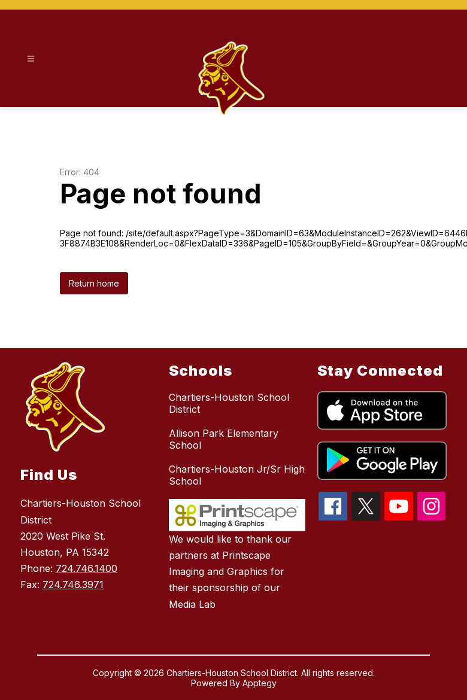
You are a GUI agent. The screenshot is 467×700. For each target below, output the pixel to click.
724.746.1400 (86, 568)
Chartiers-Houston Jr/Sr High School (237, 475)
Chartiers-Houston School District (229, 403)
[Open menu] (31, 59)
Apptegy (259, 683)
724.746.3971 (73, 585)
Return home (94, 283)
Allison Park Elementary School (223, 439)
